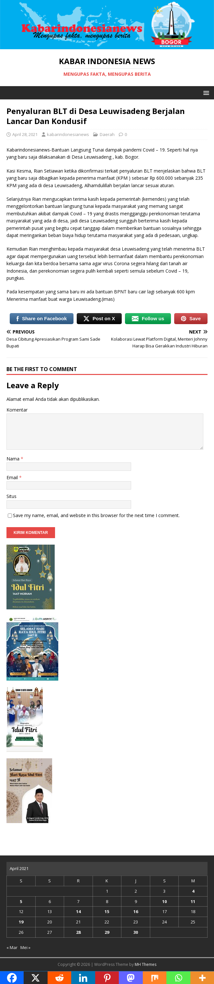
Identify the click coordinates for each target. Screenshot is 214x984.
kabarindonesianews (68, 134)
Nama (13, 459)
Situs (11, 496)
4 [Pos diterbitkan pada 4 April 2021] (193, 891)
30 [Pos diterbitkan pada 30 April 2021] (135, 932)
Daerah (107, 134)
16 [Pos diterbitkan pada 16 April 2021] (135, 911)
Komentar (17, 410)
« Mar (11, 947)
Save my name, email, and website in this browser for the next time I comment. (96, 515)
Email (12, 477)
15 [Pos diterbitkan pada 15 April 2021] (107, 911)
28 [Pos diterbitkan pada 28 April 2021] (78, 932)
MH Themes (145, 964)
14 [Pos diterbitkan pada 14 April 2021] (78, 911)
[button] (205, 92)
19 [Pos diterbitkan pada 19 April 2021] (21, 922)
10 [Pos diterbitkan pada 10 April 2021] (164, 901)
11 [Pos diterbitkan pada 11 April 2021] (193, 901)
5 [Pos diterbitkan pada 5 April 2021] (21, 901)
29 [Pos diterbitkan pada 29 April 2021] (107, 932)
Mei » (25, 947)
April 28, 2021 (25, 134)
